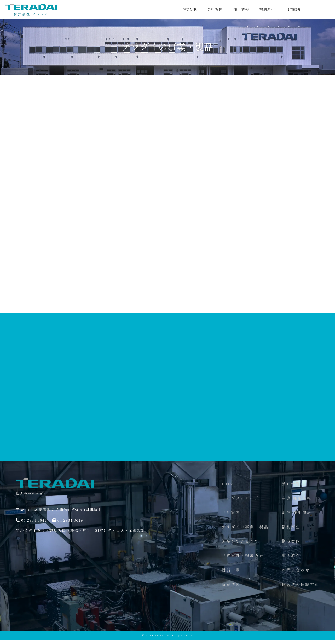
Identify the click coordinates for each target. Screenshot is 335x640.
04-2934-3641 (34, 520)
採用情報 (241, 9)
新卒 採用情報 (297, 512)
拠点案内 (291, 541)
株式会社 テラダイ (31, 12)
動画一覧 (291, 483)
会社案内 (215, 9)
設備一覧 (231, 570)
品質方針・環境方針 (243, 555)
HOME (190, 9)
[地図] (94, 509)
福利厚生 (267, 9)
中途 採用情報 (297, 498)
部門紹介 (293, 9)
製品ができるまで (240, 541)
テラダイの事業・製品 (245, 526)
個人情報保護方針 (300, 584)
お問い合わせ (296, 570)
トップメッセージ (240, 498)
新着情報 (231, 584)
